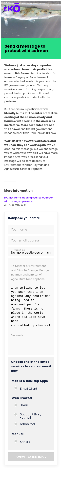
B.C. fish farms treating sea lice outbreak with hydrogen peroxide (28, 199)
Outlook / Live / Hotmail (31, 416)
